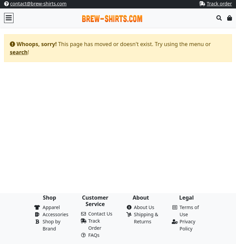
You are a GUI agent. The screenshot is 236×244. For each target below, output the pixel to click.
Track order (219, 3)
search (19, 52)
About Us (144, 207)
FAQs (93, 235)
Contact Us (100, 213)
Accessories (55, 214)
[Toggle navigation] (9, 18)
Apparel (51, 207)
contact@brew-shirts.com (38, 3)
